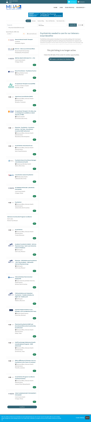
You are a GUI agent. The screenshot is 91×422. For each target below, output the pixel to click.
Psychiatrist (18, 202)
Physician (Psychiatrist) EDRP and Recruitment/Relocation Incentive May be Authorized (25, 325)
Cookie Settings (80, 417)
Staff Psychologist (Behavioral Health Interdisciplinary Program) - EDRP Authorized (25, 344)
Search (28, 21)
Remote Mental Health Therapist (24, 39)
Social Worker (18, 229)
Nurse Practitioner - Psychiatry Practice (25, 71)
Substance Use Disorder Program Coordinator (19, 216)
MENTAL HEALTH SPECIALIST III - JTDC (25, 58)
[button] (80, 25)
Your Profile (69, 7)
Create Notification (32, 33)
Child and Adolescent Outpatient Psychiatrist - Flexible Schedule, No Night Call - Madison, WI (24, 294)
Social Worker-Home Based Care (23, 145)
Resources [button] (80, 7)
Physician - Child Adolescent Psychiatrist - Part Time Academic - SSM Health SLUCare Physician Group (26, 262)
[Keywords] (22, 25)
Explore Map (41, 21)
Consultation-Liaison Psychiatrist (24, 174)
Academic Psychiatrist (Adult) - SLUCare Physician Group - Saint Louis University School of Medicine (25, 245)
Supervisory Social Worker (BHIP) (24, 96)
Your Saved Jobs (60, 21)
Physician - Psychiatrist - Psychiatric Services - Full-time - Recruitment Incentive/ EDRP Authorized (24, 129)
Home (55, 7)
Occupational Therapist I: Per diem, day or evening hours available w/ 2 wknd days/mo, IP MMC (25, 112)
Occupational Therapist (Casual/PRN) (25, 83)
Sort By (9, 33)
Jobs (61, 7)
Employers (81, 2)
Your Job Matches (50, 21)
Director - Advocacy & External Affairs (25, 48)
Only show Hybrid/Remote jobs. (16, 27)
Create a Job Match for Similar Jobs (61, 59)
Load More (22, 407)
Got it (87, 417)
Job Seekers (72, 2)
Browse (34, 21)
